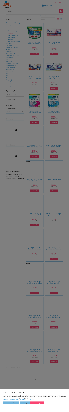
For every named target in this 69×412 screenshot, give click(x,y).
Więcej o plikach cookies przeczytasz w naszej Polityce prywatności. (19, 399)
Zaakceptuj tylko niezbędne (11, 403)
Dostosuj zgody (25, 403)
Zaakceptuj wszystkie (36, 403)
